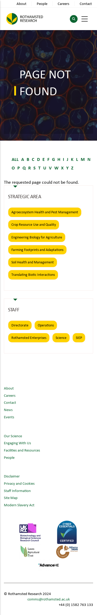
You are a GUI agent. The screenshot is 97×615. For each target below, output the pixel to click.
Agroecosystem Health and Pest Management (44, 212)
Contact (86, 3)
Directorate (19, 325)
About (21, 3)
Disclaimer (12, 476)
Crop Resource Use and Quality (33, 224)
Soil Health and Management (32, 262)
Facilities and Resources (22, 450)
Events (9, 417)
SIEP (79, 338)
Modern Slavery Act (19, 505)
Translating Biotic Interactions (33, 274)
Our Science (13, 436)
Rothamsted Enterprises (28, 338)
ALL (15, 159)
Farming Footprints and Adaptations (37, 250)
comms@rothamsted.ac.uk (48, 599)
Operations (46, 325)
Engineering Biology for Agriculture (36, 237)
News (8, 409)
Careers (63, 3)
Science (61, 338)
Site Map (11, 497)
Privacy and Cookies (19, 483)
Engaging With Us (17, 443)
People (42, 3)
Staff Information (17, 490)
